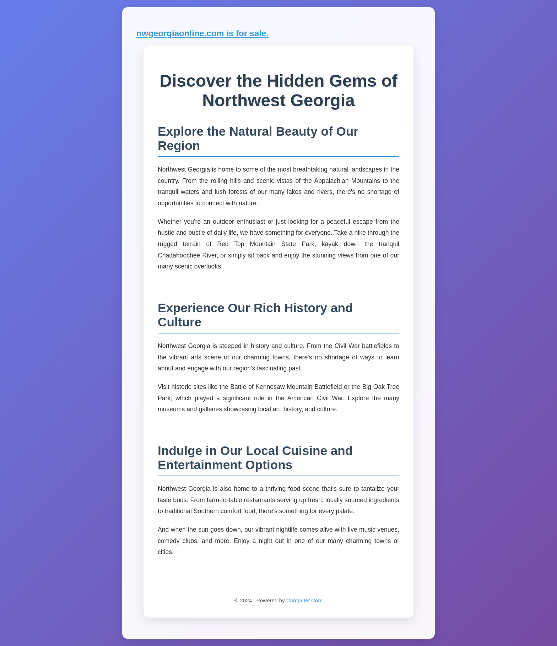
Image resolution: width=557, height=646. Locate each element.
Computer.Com (304, 600)
